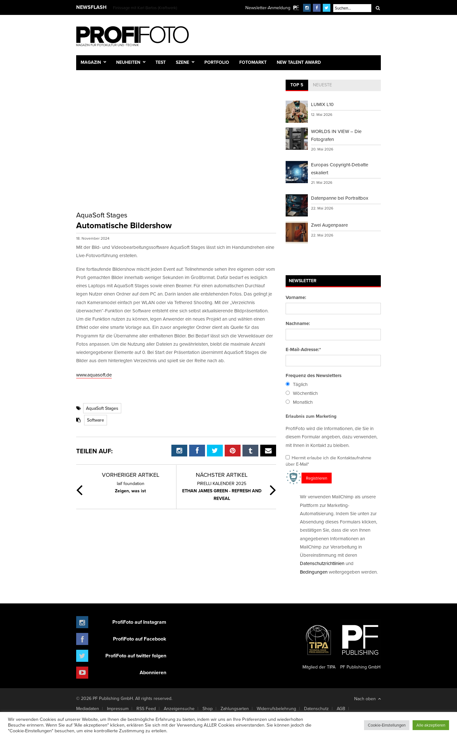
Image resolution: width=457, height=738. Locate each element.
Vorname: (296, 297)
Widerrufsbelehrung (276, 708)
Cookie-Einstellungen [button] (387, 725)
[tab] (297, 85)
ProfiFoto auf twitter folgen (135, 655)
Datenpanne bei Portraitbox (339, 198)
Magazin (91, 62)
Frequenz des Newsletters (313, 375)
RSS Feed (146, 708)
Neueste (322, 85)
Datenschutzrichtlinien (322, 563)
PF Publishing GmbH (360, 644)
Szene (182, 62)
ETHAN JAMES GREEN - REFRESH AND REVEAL (221, 491)
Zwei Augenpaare (329, 225)
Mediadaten (87, 708)
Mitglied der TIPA (319, 644)
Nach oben (367, 698)
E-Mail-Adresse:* (303, 349)
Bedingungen (314, 571)
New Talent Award (299, 62)
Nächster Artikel (222, 475)
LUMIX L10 (322, 104)
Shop (207, 708)
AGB (341, 708)
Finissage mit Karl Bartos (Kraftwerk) (145, 7)
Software (95, 420)
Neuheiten (128, 62)
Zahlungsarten (235, 708)
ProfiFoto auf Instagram (139, 622)
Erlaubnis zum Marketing (311, 416)
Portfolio (216, 62)
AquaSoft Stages (102, 408)
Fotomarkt (253, 62)
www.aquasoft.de (94, 374)
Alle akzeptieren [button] (430, 725)
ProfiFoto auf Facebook (139, 638)
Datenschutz (316, 708)
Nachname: (298, 323)
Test (161, 62)
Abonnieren (153, 672)
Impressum (118, 708)
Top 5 (296, 85)
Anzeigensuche (179, 708)
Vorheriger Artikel (130, 475)
